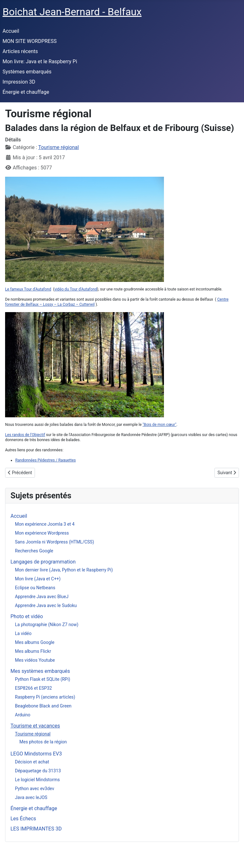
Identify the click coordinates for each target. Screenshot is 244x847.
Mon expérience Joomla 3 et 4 (45, 524)
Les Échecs (23, 819)
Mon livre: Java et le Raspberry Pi (40, 61)
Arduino (22, 714)
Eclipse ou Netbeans (35, 587)
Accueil (11, 31)
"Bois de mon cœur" (160, 424)
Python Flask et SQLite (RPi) (42, 679)
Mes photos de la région (43, 741)
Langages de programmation (43, 562)
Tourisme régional (58, 147)
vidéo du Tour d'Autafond (75, 289)
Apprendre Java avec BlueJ (41, 596)
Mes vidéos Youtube (35, 660)
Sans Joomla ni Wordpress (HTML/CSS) (54, 541)
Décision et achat (32, 761)
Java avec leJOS (31, 797)
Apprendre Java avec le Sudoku (46, 605)
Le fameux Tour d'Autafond (28, 289)
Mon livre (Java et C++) (38, 578)
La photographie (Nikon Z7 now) (46, 624)
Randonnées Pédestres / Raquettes (45, 460)
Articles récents (20, 51)
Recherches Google (34, 550)
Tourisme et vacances (35, 726)
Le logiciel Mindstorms (37, 779)
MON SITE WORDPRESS (30, 41)
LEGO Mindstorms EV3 (36, 754)
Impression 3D (19, 82)
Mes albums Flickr (33, 651)
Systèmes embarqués (27, 72)
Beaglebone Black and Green (43, 705)
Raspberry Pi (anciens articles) (45, 697)
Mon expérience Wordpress (42, 533)
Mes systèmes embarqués (40, 671)
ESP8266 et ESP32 (33, 688)
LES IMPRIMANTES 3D (36, 829)
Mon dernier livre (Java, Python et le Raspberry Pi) (64, 569)
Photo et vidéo (26, 616)
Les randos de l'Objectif (25, 435)
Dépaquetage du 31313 (38, 770)
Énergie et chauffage (26, 92)
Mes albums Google (34, 642)
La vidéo (23, 633)
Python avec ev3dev (34, 788)
